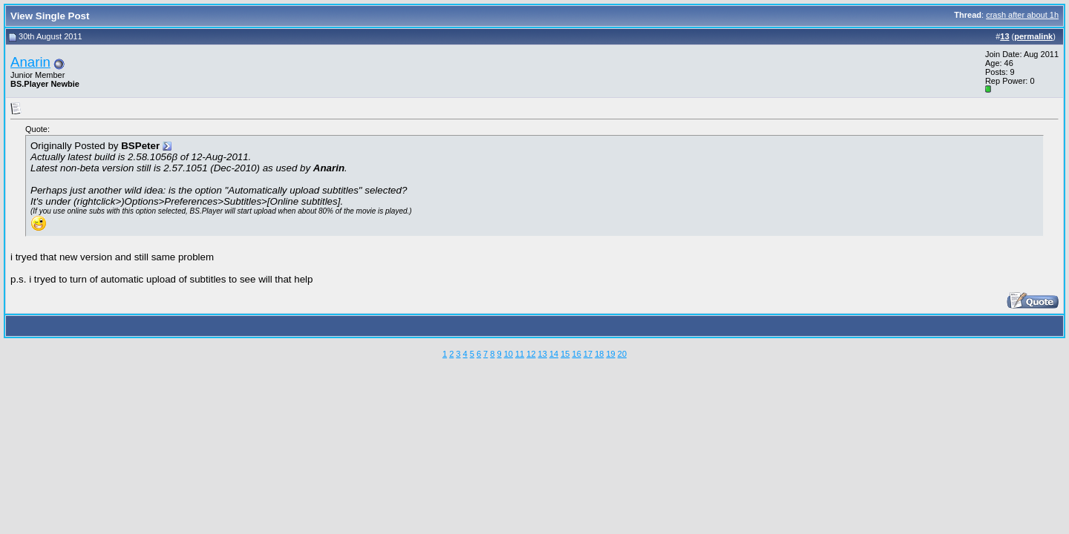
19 (610, 353)
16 (576, 353)
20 (622, 353)
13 (542, 353)
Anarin (30, 62)
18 (599, 353)
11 (519, 353)
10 (508, 353)
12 (530, 353)
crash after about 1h (1022, 14)
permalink (1033, 36)
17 (587, 353)
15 (564, 353)
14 (553, 353)
